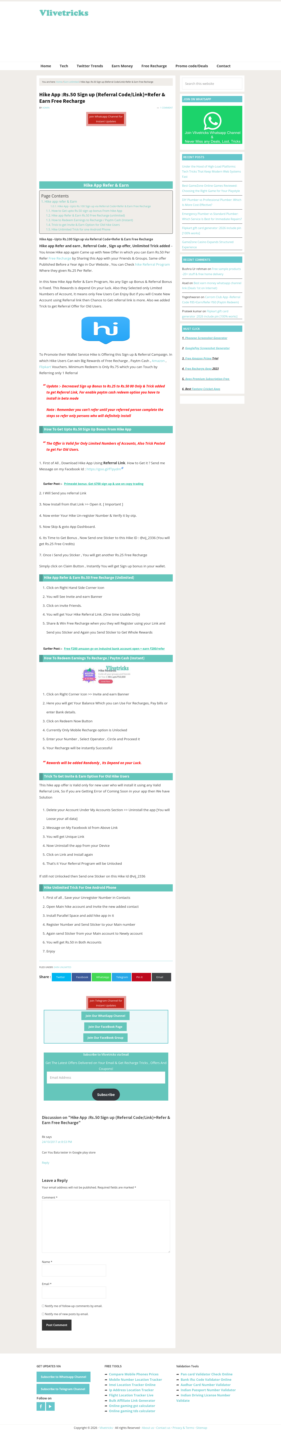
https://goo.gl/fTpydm (104, 469)
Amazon (158, 360)
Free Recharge (60, 258)
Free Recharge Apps (198, 369)
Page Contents (55, 196)
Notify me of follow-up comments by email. (73, 1306)
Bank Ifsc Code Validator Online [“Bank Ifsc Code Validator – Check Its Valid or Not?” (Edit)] (206, 1379)
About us (148, 1428)
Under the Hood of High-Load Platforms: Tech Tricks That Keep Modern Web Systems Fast (211, 171)
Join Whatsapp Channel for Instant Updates (106, 119)
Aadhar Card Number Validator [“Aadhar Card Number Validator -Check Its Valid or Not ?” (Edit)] (206, 1385)
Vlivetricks (63, 12)
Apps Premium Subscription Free (207, 379)
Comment (50, 1197)
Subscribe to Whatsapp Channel (63, 1377)
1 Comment (166, 107)
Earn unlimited (62, 967)
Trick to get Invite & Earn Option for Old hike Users (85, 225)
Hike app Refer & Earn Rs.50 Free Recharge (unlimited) (88, 215)
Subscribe (106, 1094)
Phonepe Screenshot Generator (206, 338)
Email (47, 1284)
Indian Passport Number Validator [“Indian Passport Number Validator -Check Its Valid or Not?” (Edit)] (208, 1390)
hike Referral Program (152, 264)
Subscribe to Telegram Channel (63, 1389)
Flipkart (45, 366)
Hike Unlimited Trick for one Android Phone (80, 229)
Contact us (163, 1428)
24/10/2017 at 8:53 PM (57, 1142)
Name (47, 1262)
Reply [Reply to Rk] (45, 1163)
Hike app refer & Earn (61, 201)
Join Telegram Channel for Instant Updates (106, 1003)
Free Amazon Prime (198, 358)
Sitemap (201, 1428)
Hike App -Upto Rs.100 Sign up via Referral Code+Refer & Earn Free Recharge (104, 206)
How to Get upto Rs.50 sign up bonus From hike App (86, 211)
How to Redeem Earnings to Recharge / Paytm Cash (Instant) (92, 220)
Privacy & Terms (183, 1428)
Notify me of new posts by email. (67, 1314)
